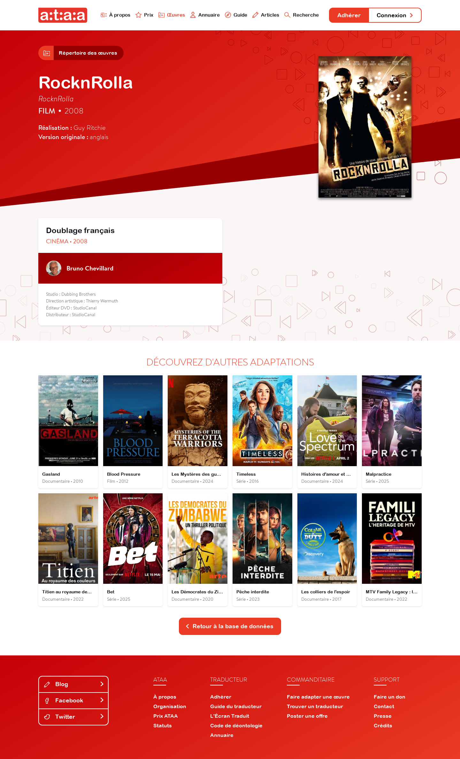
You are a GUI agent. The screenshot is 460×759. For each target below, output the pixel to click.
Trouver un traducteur (315, 706)
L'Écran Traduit (229, 716)
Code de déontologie (236, 725)
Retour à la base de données (229, 626)
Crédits (383, 725)
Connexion (395, 15)
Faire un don (389, 697)
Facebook (74, 700)
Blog (74, 684)
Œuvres (171, 15)
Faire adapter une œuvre (318, 697)
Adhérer (349, 15)
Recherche (301, 15)
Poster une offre (307, 716)
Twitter (74, 716)
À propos (115, 15)
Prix (144, 15)
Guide (236, 15)
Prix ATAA (165, 716)
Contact (384, 706)
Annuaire (205, 15)
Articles (265, 15)
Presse (383, 716)
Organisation (169, 706)
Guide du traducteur (236, 706)
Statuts (162, 725)
